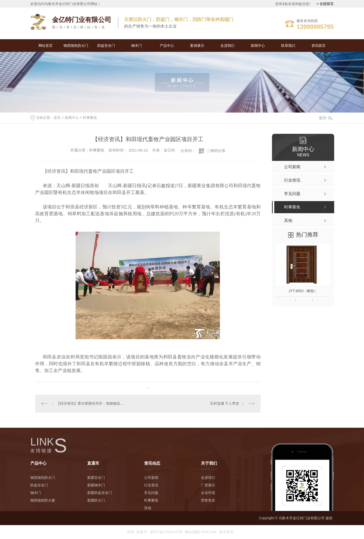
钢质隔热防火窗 (42, 500)
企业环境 (208, 493)
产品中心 (167, 46)
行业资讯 (151, 485)
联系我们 (288, 46)
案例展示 (197, 46)
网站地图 (192, 532)
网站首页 (45, 46)
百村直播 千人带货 (224, 403)
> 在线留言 (325, 4)
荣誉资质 (208, 500)
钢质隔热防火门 (75, 46)
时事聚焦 (90, 118)
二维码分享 (216, 150)
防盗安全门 (106, 46)
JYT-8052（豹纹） (303, 291)
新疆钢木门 (96, 485)
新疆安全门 (96, 478)
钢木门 (136, 46)
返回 (325, 118)
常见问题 (151, 493)
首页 (57, 118)
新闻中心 (258, 46)
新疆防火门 (96, 500)
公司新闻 (151, 478)
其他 (147, 508)
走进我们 (227, 46)
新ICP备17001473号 (166, 532)
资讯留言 (318, 46)
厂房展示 (208, 485)
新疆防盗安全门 (99, 493)
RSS (205, 532)
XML (213, 532)
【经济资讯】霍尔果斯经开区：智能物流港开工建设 (91, 403)
